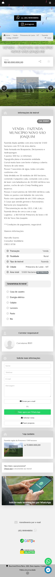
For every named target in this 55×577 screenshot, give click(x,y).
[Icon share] (27, 24)
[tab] (16, 284)
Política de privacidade (28, 570)
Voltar (48, 38)
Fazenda (45, 35)
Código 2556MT (12, 38)
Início (7, 35)
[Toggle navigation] (50, 3)
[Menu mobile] (3, 3)
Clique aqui (8, 469)
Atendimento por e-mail (27, 522)
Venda (15, 35)
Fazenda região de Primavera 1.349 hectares (20, 440)
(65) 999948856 (31, 18)
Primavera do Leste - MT (29, 35)
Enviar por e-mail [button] (27, 401)
